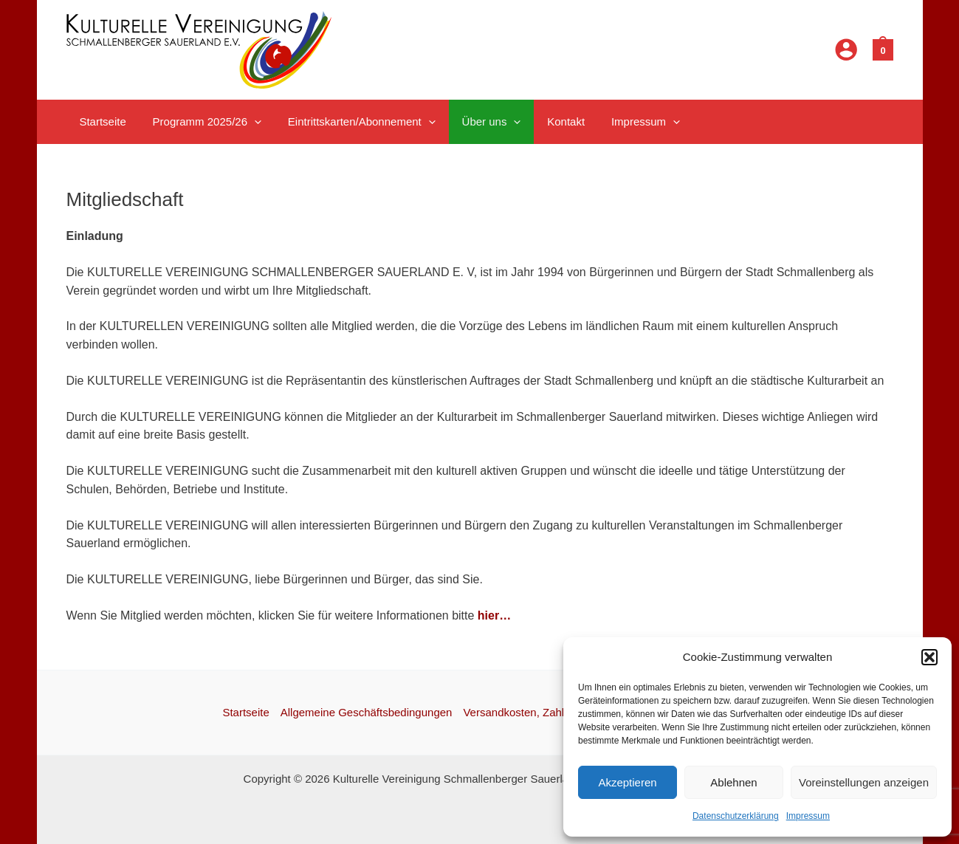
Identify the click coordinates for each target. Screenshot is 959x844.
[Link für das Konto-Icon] (846, 49)
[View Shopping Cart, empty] (883, 49)
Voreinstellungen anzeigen (864, 782)
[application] (248, 122)
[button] (929, 657)
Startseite (245, 712)
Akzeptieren (627, 782)
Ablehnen (733, 782)
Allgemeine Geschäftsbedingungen (367, 712)
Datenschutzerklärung (735, 816)
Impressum (808, 816)
